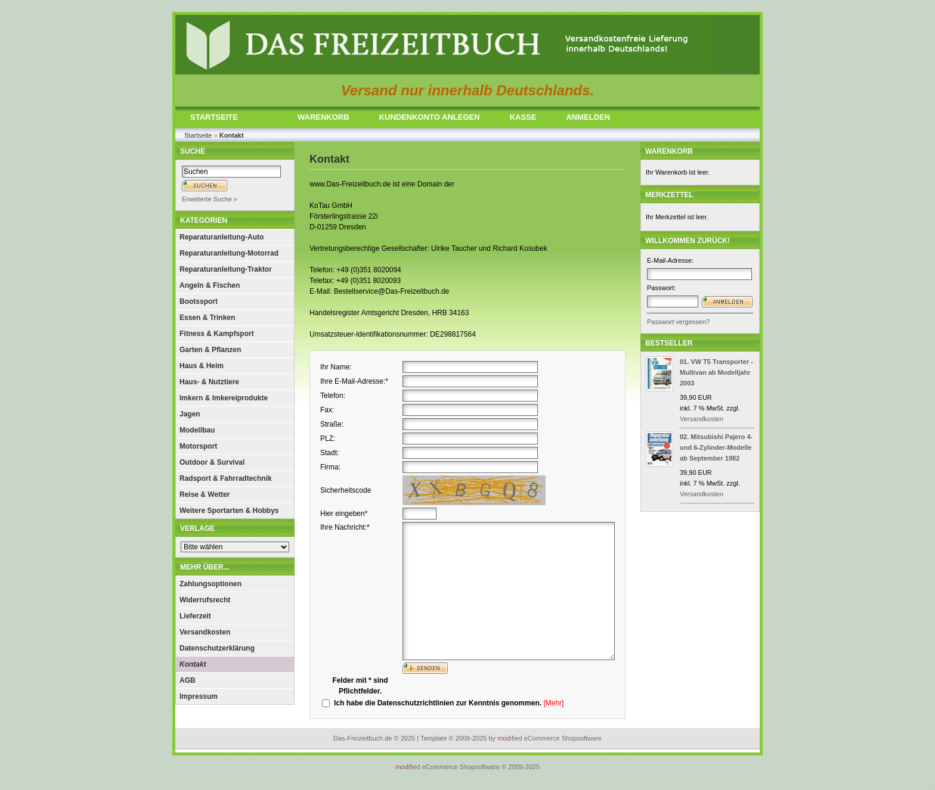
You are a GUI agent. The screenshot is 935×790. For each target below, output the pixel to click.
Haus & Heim (201, 366)
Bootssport (198, 301)
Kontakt (192, 664)
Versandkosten (204, 632)
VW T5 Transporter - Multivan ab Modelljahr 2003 (716, 372)
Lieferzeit (195, 616)
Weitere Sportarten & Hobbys (228, 510)
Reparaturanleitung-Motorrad (228, 253)
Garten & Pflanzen (210, 350)
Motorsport (198, 446)
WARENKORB (323, 117)
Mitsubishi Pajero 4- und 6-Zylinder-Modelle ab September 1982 (716, 447)
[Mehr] (553, 703)
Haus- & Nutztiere (209, 382)
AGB (187, 680)
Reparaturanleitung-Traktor (225, 269)
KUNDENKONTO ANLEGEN (429, 117)
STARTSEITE (214, 117)
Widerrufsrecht (204, 600)
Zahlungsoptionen (210, 584)
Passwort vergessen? (678, 321)
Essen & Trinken (207, 317)
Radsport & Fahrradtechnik (225, 478)
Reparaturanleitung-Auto (221, 237)
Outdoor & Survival (211, 462)
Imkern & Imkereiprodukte (223, 398)
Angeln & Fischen (209, 285)
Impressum (198, 696)
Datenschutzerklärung (217, 648)
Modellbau (197, 430)
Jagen (189, 414)
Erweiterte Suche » (209, 199)
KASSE (523, 117)
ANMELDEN (588, 117)
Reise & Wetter (204, 494)
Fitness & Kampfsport (216, 333)
